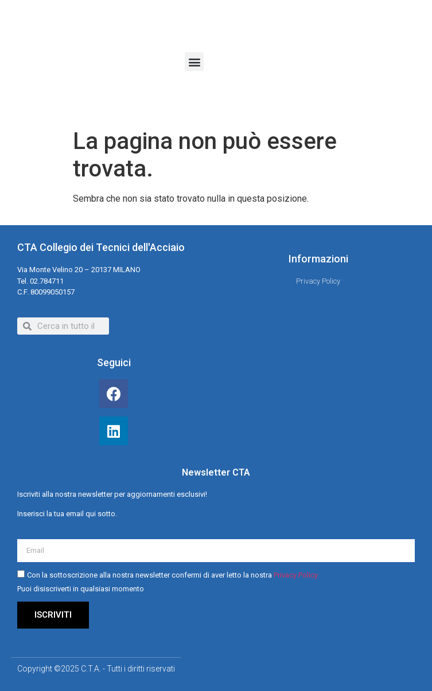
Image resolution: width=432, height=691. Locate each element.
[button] (194, 61)
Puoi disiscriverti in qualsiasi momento (80, 588)
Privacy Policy (296, 575)
